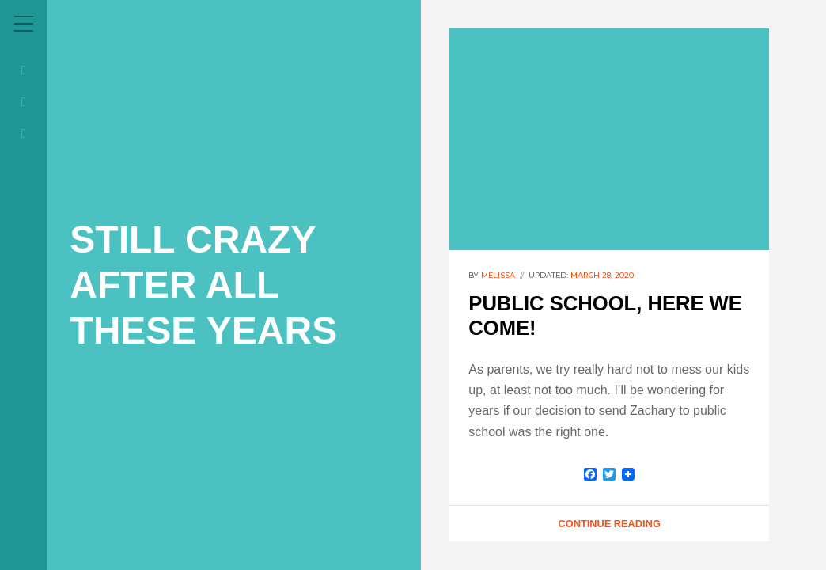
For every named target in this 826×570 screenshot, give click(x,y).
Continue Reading (609, 524)
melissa (498, 275)
